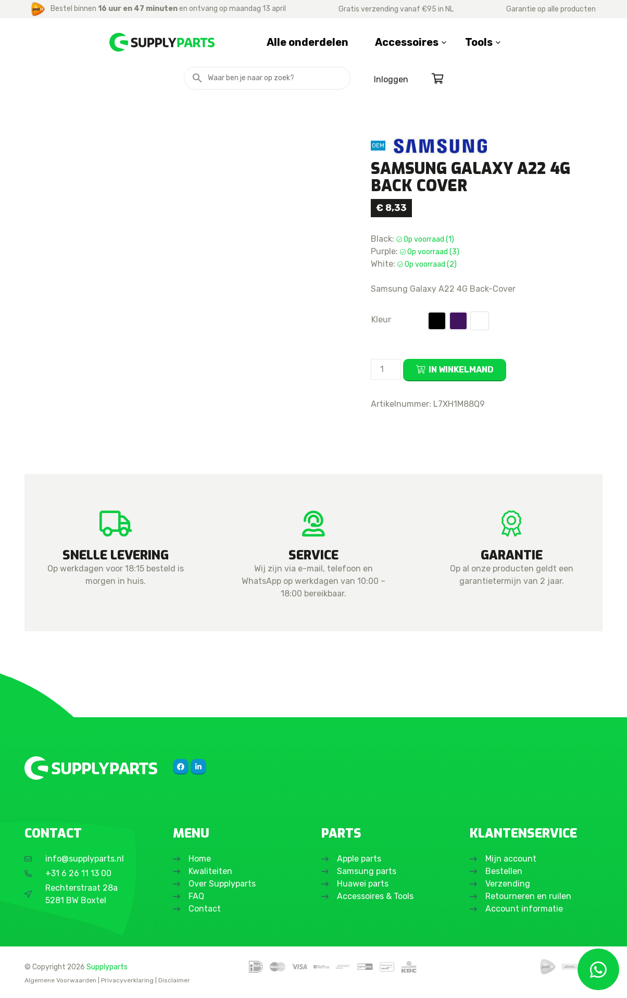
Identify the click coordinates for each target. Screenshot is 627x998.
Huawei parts (362, 884)
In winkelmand (461, 370)
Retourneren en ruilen (528, 896)
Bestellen (503, 871)
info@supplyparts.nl (84, 859)
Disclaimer (174, 980)
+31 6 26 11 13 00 (78, 873)
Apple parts (359, 859)
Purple (458, 321)
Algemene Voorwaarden (60, 980)
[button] (437, 320)
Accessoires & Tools (375, 896)
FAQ (196, 896)
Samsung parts (366, 871)
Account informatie (524, 909)
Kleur (381, 320)
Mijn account (510, 859)
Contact (205, 909)
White (479, 321)
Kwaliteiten (210, 871)
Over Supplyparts (222, 884)
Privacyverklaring (127, 980)
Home (200, 859)
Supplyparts (107, 967)
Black (437, 321)
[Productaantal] (386, 369)
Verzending (507, 884)
